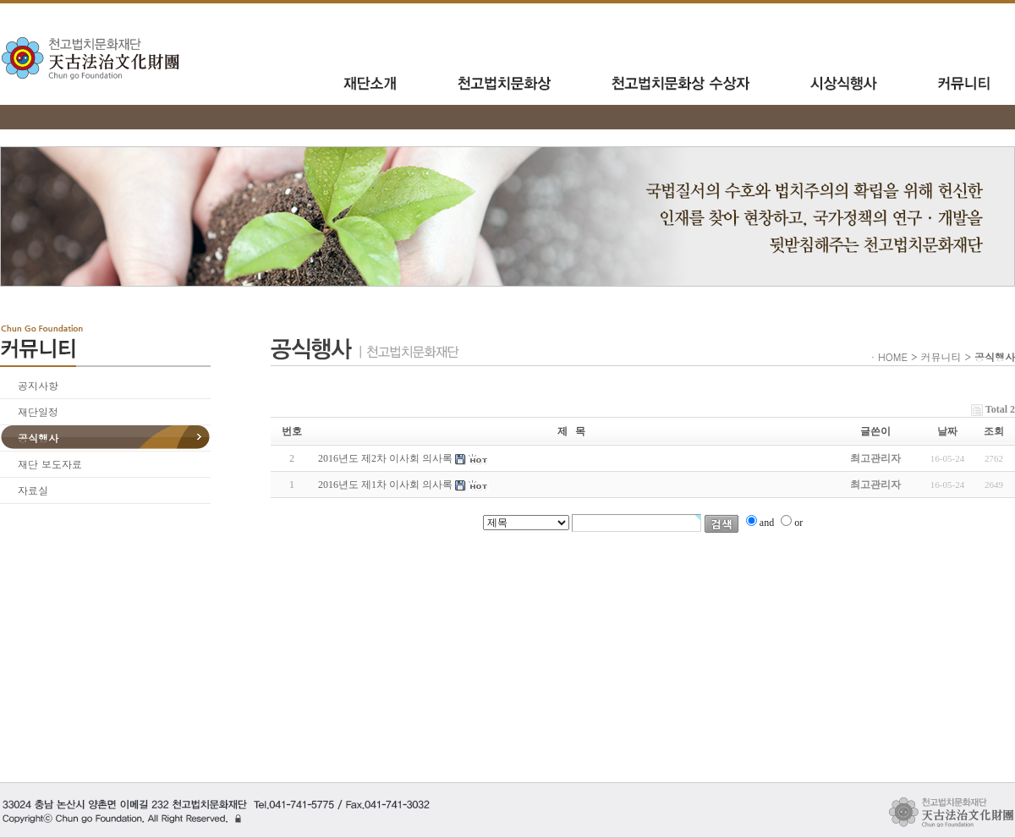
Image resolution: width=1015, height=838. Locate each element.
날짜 (947, 431)
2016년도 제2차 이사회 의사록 (385, 458)
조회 (994, 431)
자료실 (33, 490)
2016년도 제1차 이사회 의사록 (385, 484)
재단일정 (38, 411)
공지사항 (38, 385)
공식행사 (38, 437)
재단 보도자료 (50, 464)
